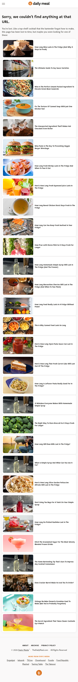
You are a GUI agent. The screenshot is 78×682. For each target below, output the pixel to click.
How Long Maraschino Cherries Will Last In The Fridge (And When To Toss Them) (54, 285)
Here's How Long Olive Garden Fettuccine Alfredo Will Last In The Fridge (52, 483)
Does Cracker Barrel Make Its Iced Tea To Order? (54, 583)
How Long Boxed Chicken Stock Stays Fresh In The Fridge (55, 206)
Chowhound (40, 660)
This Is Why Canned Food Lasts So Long (50, 325)
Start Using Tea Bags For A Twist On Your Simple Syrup (54, 503)
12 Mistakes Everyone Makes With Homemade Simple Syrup (53, 404)
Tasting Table (37, 664)
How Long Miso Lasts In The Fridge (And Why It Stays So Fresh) (54, 48)
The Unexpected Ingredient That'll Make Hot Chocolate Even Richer (53, 127)
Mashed (25, 664)
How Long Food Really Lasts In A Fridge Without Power (54, 305)
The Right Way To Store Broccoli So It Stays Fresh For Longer (54, 424)
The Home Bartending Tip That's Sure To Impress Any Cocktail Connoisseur (54, 563)
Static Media (23, 650)
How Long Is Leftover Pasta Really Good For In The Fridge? (53, 384)
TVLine (30, 660)
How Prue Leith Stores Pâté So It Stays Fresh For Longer (54, 246)
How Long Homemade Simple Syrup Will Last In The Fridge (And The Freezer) (54, 266)
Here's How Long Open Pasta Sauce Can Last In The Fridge (54, 345)
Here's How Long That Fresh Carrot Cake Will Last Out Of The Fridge (55, 365)
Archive (35, 645)
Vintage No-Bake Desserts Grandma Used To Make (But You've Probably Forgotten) (52, 602)
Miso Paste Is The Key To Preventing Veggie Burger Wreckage (52, 147)
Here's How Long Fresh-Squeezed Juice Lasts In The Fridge (53, 187)
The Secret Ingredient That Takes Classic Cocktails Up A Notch (55, 622)
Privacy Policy (48, 645)
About (25, 645)
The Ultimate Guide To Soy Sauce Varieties (52, 68)
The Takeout (50, 664)
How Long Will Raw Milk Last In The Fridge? (52, 444)
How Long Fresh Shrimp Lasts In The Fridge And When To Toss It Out (54, 167)
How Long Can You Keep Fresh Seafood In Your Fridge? (53, 226)
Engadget (11, 660)
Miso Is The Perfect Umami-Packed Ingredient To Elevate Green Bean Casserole (54, 88)
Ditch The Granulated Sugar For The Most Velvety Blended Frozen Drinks (55, 543)
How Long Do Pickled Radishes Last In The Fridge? (52, 523)
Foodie (51, 660)
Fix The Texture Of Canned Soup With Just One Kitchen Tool (53, 107)
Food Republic (62, 660)
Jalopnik (21, 660)
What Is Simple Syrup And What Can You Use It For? (53, 464)
